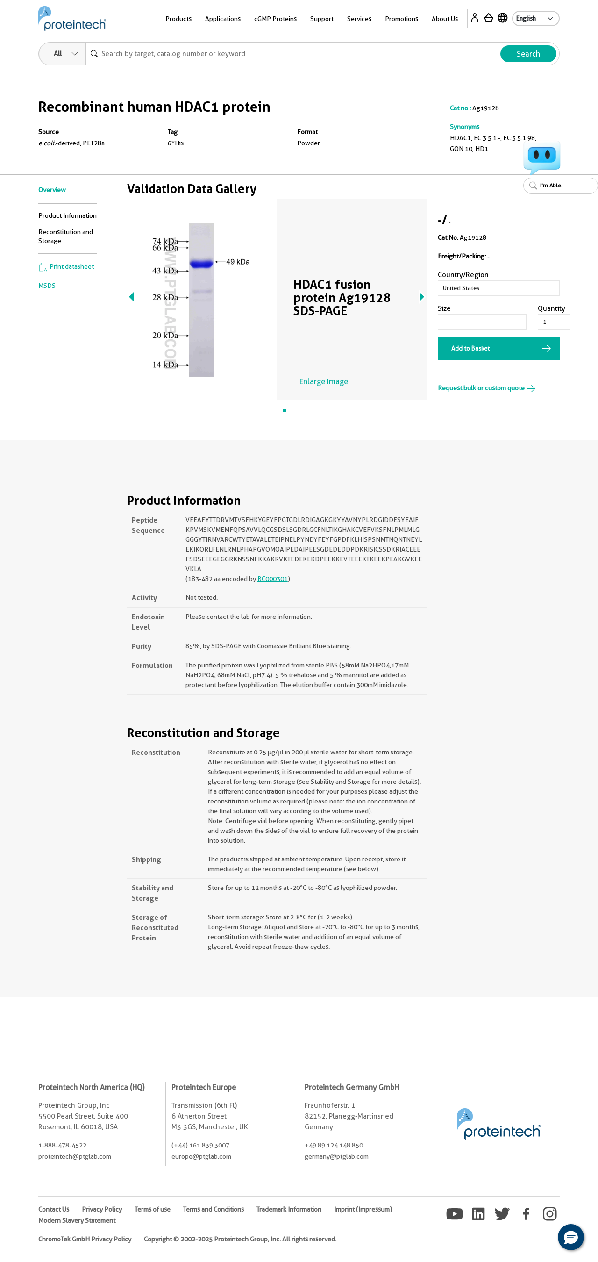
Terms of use (153, 1209)
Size (444, 308)
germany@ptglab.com (337, 1156)
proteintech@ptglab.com (74, 1156)
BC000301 (272, 578)
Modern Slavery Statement (76, 1220)
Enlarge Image (323, 381)
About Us (445, 18)
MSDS (47, 285)
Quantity (551, 308)
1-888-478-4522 (62, 1145)
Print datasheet (66, 266)
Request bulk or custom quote (487, 388)
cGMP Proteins (275, 18)
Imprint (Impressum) (363, 1209)
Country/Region (463, 275)
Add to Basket (470, 348)
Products (178, 18)
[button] (571, 1237)
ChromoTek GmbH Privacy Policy (84, 1239)
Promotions (401, 18)
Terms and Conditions (213, 1209)
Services (359, 18)
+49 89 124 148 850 (334, 1145)
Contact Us (53, 1209)
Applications (223, 18)
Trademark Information (288, 1209)
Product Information (67, 215)
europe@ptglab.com (201, 1156)
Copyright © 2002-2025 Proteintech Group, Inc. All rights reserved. (240, 1239)
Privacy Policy (102, 1209)
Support (322, 18)
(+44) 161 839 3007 (200, 1145)
